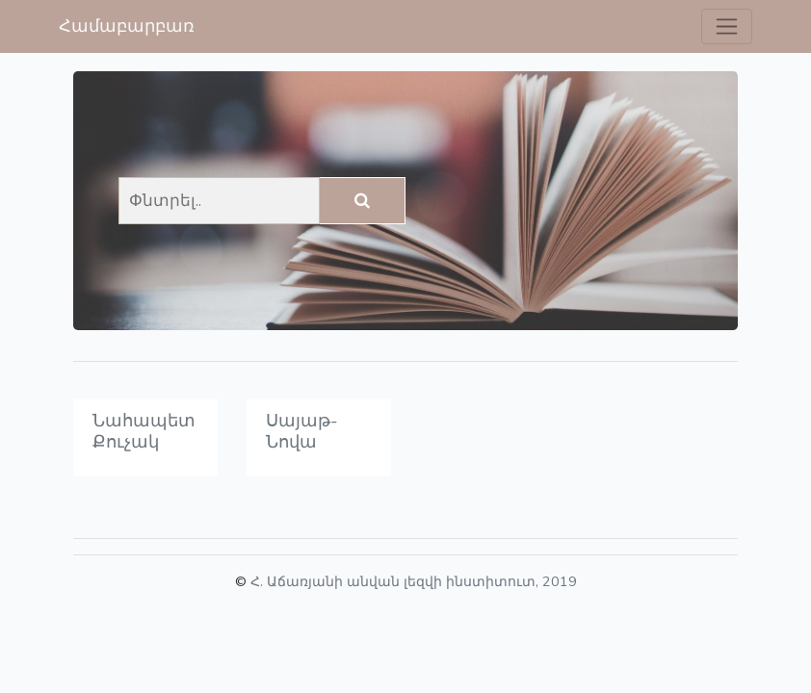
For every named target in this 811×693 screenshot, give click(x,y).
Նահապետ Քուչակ (144, 431)
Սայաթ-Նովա (302, 431)
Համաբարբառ (127, 26)
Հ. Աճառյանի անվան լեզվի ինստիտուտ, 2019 (413, 581)
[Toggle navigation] (726, 26)
